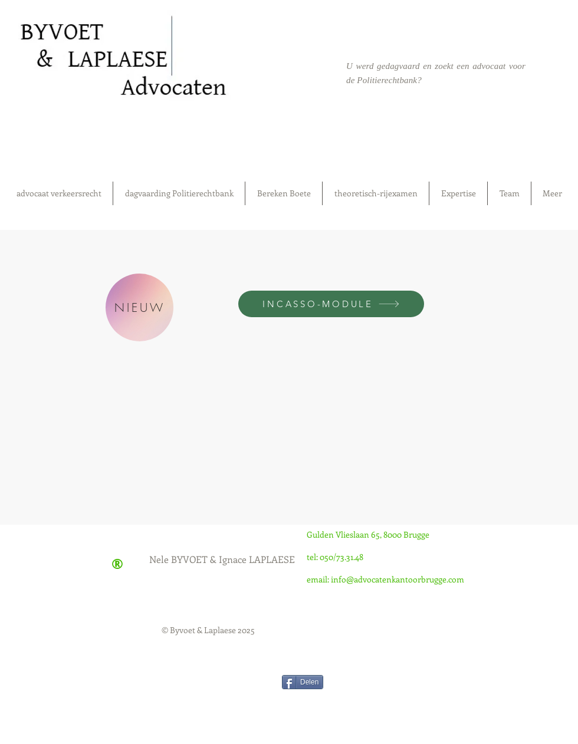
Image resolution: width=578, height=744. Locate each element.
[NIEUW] (139, 307)
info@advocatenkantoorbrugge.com (397, 579)
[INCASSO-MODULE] (331, 304)
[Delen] (302, 682)
